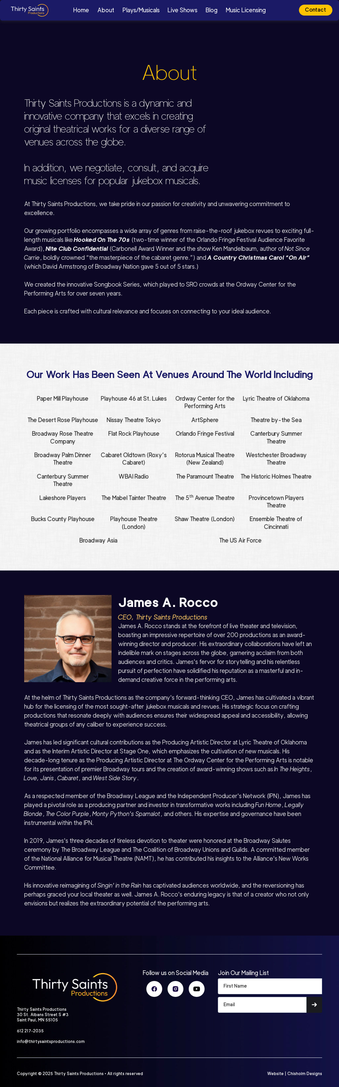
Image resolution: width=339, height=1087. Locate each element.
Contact (315, 10)
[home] (42, 10)
